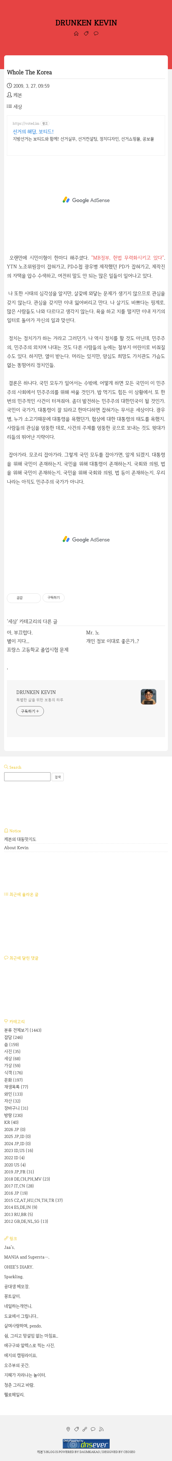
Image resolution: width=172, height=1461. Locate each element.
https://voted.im (26, 123)
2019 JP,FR (19, 1172)
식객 (13, 1073)
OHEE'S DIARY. (18, 1267)
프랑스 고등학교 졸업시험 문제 (37, 649)
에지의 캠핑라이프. (20, 1355)
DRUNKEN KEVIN (86, 23)
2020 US (15, 1165)
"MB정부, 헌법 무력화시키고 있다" (127, 257)
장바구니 (16, 1108)
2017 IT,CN (19, 1186)
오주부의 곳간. (17, 1365)
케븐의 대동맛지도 (20, 839)
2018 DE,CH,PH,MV (27, 1179)
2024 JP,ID (17, 1144)
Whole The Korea (29, 72)
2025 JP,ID (17, 1136)
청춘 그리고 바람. (19, 1385)
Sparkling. (13, 1277)
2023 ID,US (18, 1150)
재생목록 (16, 1087)
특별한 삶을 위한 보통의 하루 (39, 699)
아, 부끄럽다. (20, 632)
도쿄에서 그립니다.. (21, 1316)
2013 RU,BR (18, 1214)
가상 (12, 1066)
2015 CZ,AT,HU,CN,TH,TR (33, 1200)
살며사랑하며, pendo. (23, 1326)
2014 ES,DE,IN (21, 1207)
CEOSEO (129, 1452)
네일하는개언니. (18, 1306)
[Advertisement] (86, 200)
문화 (13, 1080)
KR (11, 1122)
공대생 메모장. (17, 1287)
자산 (12, 1101)
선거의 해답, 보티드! (33, 131)
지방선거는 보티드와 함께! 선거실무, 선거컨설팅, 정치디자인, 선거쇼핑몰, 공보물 (83, 139)
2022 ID (14, 1158)
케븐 (40, 1452)
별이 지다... (18, 641)
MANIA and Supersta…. (26, 1257)
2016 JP (16, 1193)
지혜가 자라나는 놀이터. (25, 1375)
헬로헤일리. (14, 1395)
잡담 (13, 1037)
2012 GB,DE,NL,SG (26, 1221)
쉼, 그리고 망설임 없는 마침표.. (31, 1336)
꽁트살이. (12, 1296)
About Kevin (16, 848)
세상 (14, 106)
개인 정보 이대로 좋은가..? (112, 641)
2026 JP (15, 1129)
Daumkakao (90, 1452)
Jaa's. (9, 1247)
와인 (13, 1094)
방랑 (13, 1115)
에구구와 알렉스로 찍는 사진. (29, 1345)
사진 (12, 1051)
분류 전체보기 (23, 1030)
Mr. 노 (92, 632)
